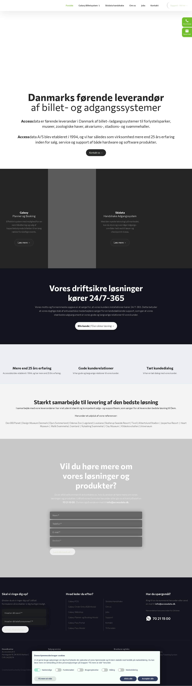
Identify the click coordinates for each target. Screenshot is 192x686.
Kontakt (155, 5)
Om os (132, 5)
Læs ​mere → (120, 242)
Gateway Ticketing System (166, 655)
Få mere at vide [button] (45, 679)
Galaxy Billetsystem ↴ (89, 5)
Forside (69, 5)
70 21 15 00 (69, 502)
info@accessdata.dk (118, 502)
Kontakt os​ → (96, 152)
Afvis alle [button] (128, 679)
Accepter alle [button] (148, 679)
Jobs (143, 5)
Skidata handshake (114, 5)
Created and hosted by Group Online (16, 670)
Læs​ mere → (24, 242)
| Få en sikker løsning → (96, 325)
